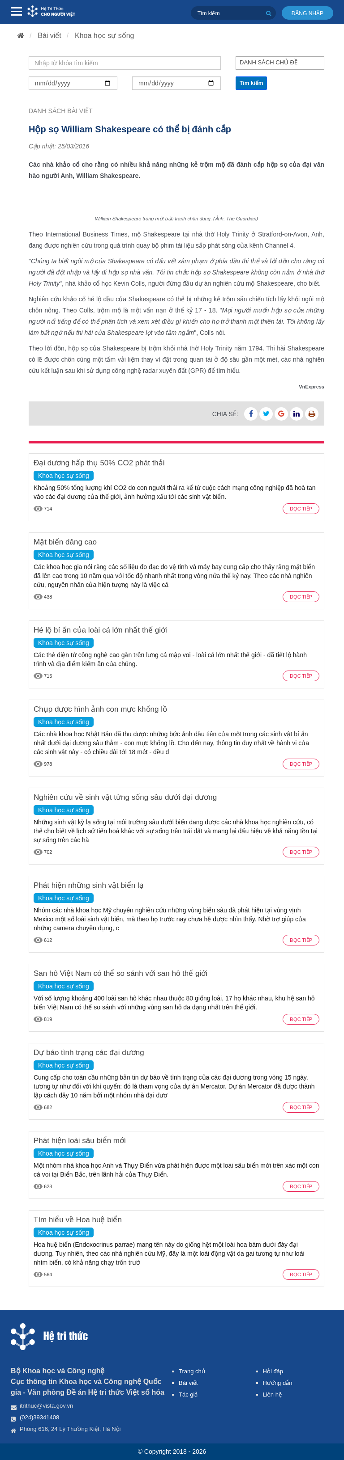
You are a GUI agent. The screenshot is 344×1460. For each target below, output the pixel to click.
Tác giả (188, 1394)
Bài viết (49, 35)
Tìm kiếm (251, 83)
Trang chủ (192, 1371)
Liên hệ (272, 1394)
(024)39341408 (39, 1417)
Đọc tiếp (301, 508)
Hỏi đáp (273, 1371)
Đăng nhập (307, 13)
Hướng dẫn (277, 1383)
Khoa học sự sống (104, 35)
